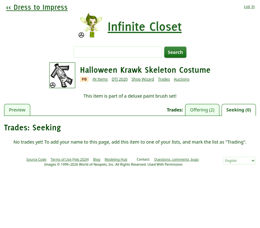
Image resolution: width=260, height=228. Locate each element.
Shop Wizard (143, 79)
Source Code (36, 159)
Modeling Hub (116, 159)
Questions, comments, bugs (176, 159)
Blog (96, 159)
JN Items (100, 79)
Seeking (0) (238, 110)
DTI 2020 (120, 79)
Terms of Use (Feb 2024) (70, 159)
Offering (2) (202, 110)
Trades (164, 79)
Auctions (181, 79)
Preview (17, 110)
